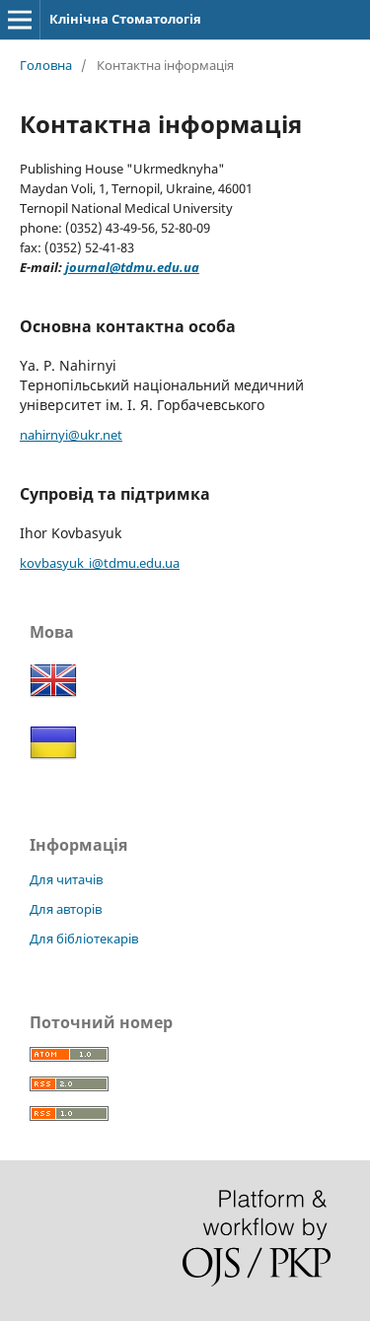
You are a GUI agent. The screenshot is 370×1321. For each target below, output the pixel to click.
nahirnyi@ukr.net (71, 435)
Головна (46, 65)
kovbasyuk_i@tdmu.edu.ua (100, 563)
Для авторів (66, 909)
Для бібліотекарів (84, 938)
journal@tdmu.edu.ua (132, 267)
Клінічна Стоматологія (125, 19)
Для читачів (66, 879)
